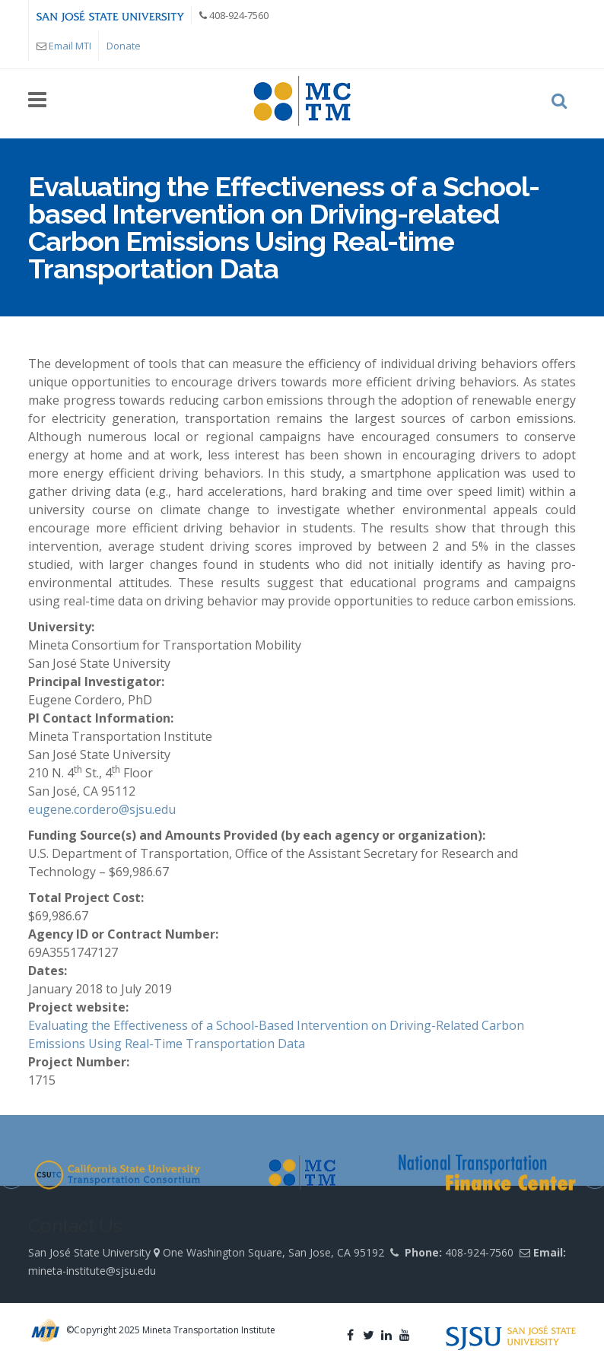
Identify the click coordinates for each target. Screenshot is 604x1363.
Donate (123, 45)
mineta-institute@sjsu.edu (92, 1270)
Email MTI (70, 45)
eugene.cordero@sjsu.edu (102, 809)
